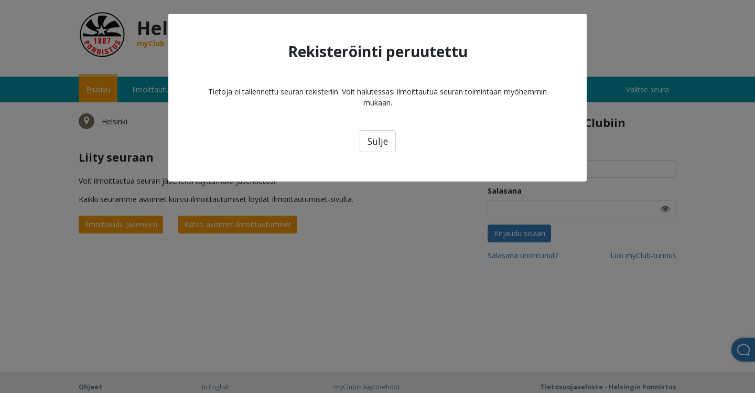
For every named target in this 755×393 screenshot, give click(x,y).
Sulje (378, 141)
